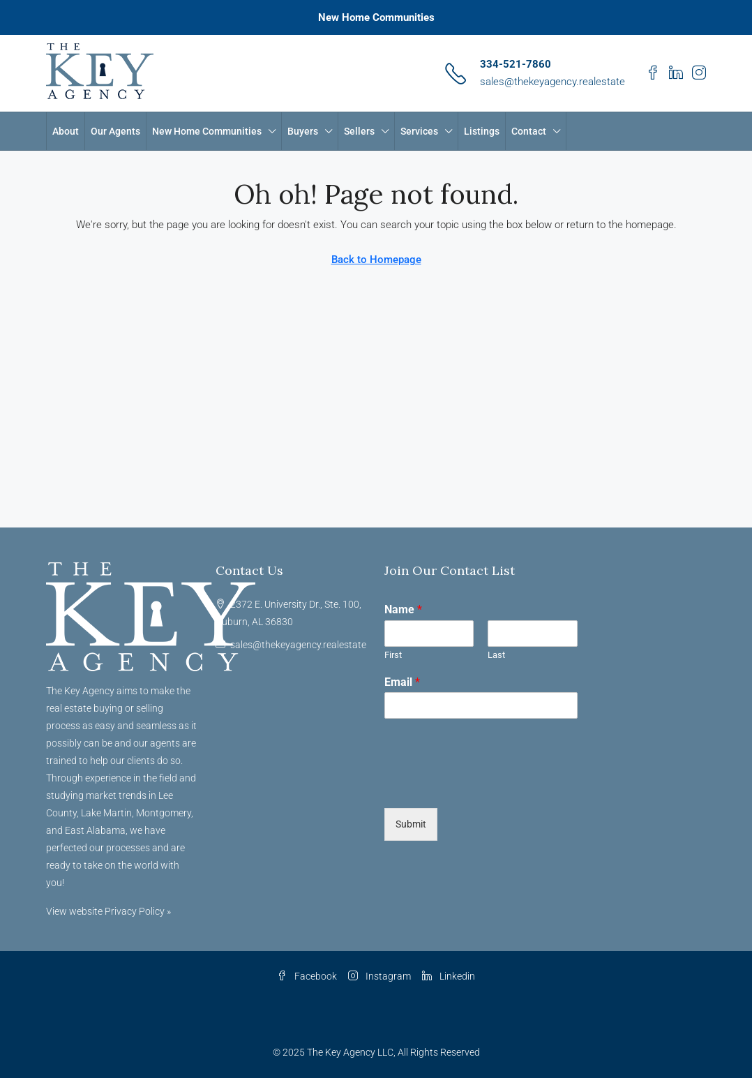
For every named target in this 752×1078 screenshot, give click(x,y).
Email (402, 682)
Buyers (302, 131)
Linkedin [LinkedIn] (448, 976)
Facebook (307, 976)
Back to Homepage (376, 259)
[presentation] (490, 785)
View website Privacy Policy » (108, 911)
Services (419, 131)
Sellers (359, 131)
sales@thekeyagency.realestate (552, 81)
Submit (411, 824)
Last (496, 655)
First (393, 655)
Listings (481, 131)
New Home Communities (376, 17)
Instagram (379, 976)
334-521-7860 (515, 64)
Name (403, 609)
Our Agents (115, 131)
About (65, 131)
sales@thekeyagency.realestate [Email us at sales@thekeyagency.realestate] (298, 644)
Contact (528, 131)
